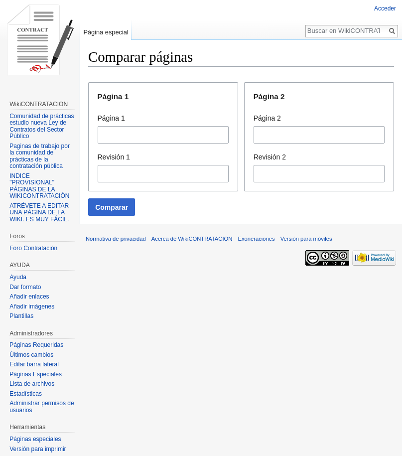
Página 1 (111, 118)
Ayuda (17, 277)
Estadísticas (25, 393)
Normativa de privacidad (116, 239)
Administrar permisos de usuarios (41, 407)
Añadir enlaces (29, 296)
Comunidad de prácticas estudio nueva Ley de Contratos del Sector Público (41, 126)
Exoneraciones (256, 239)
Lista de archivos (31, 383)
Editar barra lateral (34, 364)
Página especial (105, 32)
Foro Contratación (33, 248)
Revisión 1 (114, 157)
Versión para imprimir (37, 449)
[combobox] (163, 135)
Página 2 (267, 118)
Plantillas (21, 315)
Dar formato (25, 287)
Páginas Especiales (35, 374)
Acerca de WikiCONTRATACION (191, 239)
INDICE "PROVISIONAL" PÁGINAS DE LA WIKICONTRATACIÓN (39, 186)
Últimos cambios (31, 354)
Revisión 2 (270, 157)
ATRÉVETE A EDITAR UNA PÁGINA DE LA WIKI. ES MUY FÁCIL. (39, 212)
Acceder (385, 8)
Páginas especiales (35, 439)
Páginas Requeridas (36, 344)
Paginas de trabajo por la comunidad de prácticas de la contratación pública (39, 156)
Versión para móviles (306, 239)
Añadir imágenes (31, 306)
